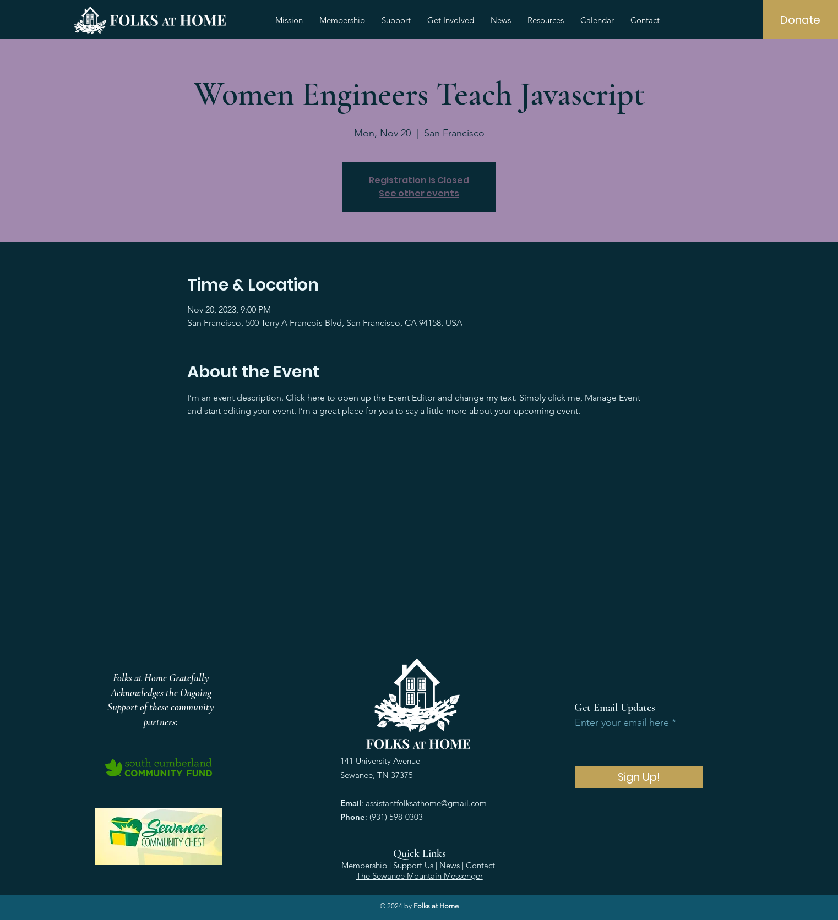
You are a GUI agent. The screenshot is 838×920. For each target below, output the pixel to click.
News (449, 865)
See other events (419, 193)
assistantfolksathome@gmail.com (426, 803)
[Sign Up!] (639, 777)
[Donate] (800, 20)
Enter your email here (622, 722)
